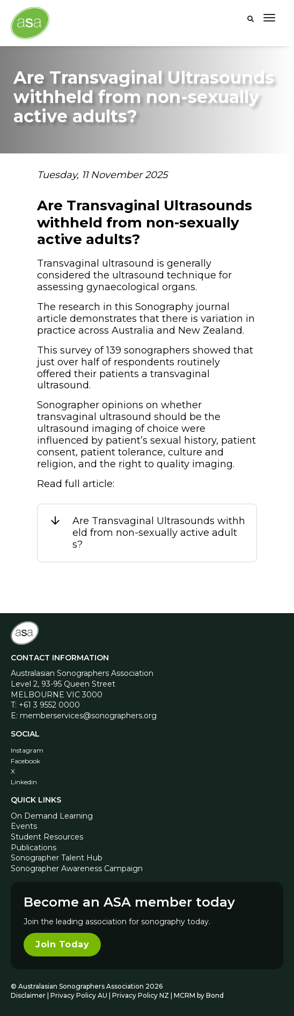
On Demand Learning (52, 816)
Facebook (25, 761)
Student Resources (47, 837)
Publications (33, 847)
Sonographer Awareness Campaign (77, 868)
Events (24, 826)
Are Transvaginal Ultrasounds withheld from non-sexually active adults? (158, 532)
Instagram (27, 750)
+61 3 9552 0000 (49, 705)
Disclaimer (28, 995)
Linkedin (24, 782)
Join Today (62, 944)
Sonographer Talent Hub (56, 858)
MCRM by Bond (199, 995)
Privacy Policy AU (78, 995)
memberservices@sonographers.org (88, 715)
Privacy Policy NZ (141, 995)
